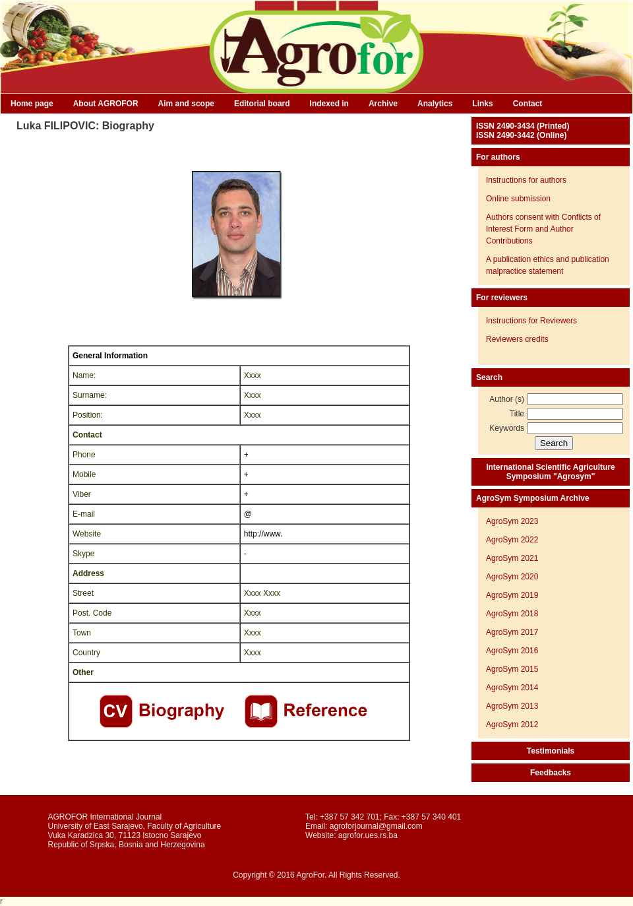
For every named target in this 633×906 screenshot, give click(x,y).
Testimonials (550, 751)
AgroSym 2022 (512, 539)
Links (482, 103)
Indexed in (329, 103)
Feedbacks (550, 772)
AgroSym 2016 (512, 650)
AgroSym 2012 (512, 724)
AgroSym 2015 (512, 669)
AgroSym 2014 (512, 687)
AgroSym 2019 (512, 595)
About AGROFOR (105, 103)
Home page (32, 103)
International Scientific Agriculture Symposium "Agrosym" (550, 472)
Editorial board (262, 103)
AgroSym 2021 (512, 558)
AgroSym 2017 (512, 632)
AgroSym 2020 (512, 576)
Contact (528, 103)
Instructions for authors (526, 180)
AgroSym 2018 (512, 613)
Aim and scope (186, 103)
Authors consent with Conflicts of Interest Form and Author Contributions (543, 228)
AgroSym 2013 (512, 706)
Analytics (434, 103)
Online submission (518, 198)
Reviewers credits (517, 339)
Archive (383, 103)
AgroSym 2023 (512, 521)
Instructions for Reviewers (531, 320)
